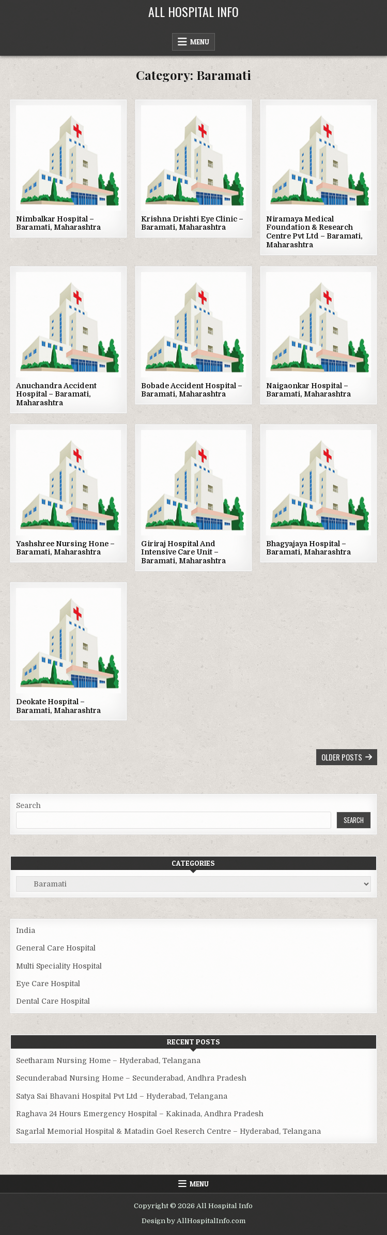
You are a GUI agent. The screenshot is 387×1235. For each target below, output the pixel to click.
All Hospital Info (193, 11)
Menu (199, 42)
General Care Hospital (56, 948)
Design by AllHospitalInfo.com (193, 1221)
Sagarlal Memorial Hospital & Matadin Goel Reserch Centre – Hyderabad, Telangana (168, 1131)
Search (28, 805)
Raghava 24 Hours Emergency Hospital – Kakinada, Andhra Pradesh (140, 1114)
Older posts (341, 757)
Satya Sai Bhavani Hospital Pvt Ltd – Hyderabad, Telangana (121, 1096)
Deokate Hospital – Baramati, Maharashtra (58, 706)
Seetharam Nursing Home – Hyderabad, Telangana (108, 1060)
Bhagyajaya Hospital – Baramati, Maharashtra (308, 548)
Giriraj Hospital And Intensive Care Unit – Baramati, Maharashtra (183, 552)
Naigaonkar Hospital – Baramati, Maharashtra (308, 390)
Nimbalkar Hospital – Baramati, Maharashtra (58, 223)
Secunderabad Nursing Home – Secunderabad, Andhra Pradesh (131, 1078)
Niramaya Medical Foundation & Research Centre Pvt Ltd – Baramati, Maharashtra (314, 232)
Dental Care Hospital (53, 1001)
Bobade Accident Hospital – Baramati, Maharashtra (191, 390)
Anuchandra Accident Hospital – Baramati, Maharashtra (56, 394)
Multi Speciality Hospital (59, 966)
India (25, 930)
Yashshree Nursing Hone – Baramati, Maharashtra (65, 548)
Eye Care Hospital (48, 983)
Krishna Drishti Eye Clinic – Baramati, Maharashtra (192, 223)
